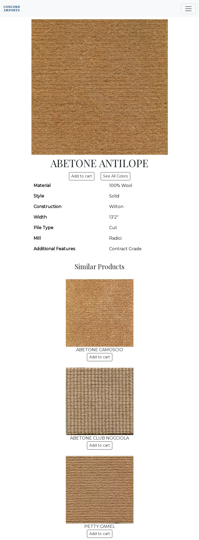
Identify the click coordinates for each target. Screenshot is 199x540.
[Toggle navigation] (188, 8)
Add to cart (99, 357)
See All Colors (115, 176)
